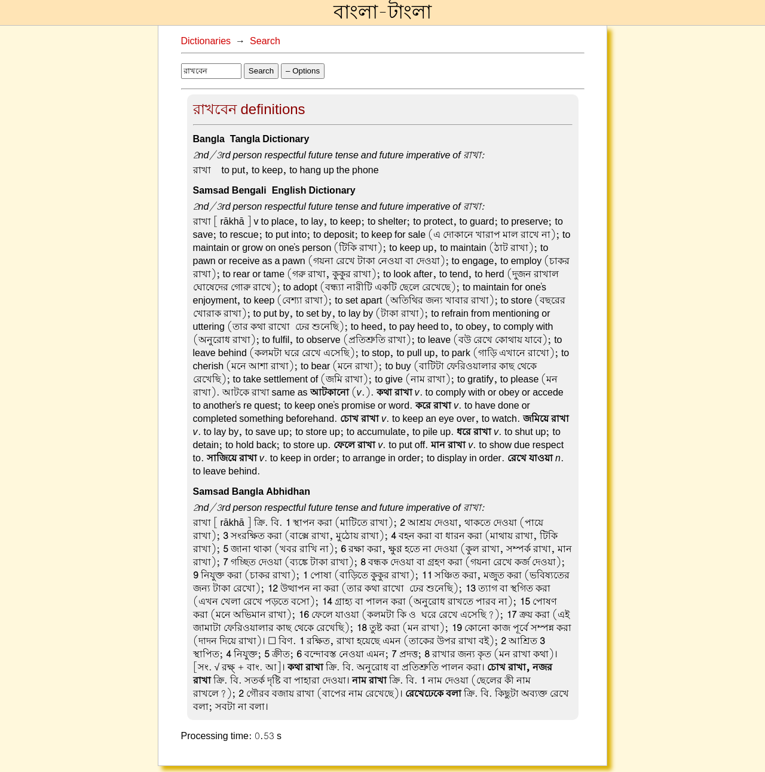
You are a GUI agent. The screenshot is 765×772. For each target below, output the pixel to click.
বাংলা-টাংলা (382, 12)
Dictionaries (206, 41)
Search (265, 41)
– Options (303, 70)
